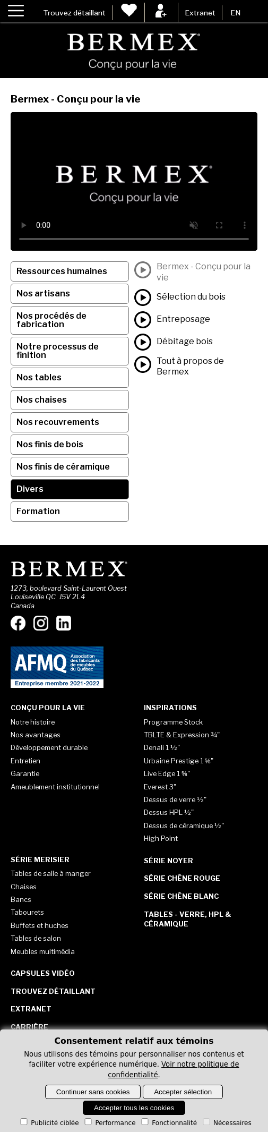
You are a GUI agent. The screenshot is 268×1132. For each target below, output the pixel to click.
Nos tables (39, 377)
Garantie (25, 773)
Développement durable (49, 747)
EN (235, 12)
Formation (38, 511)
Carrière (29, 1027)
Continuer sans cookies (93, 1092)
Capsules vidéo (43, 973)
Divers (30, 489)
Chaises (24, 886)
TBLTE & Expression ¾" (182, 734)
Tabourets (27, 912)
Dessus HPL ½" (169, 812)
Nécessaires (226, 1123)
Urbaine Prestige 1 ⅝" (178, 760)
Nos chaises (41, 400)
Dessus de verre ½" (175, 799)
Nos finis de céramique (63, 467)
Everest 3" (160, 786)
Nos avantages (35, 734)
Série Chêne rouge (182, 878)
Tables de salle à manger (51, 873)
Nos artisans (43, 293)
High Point (161, 838)
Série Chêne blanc (181, 896)
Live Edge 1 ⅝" (167, 773)
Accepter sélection (183, 1092)
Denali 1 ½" (162, 747)
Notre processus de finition (57, 351)
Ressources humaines (61, 271)
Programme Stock (173, 722)
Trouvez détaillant (74, 12)
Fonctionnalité (168, 1123)
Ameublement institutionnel (55, 786)
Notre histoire (33, 722)
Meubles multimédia (43, 951)
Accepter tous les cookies (134, 1108)
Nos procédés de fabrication (51, 320)
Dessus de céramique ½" (184, 825)
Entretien (25, 760)
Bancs (21, 899)
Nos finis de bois (49, 444)
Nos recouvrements (57, 422)
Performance (109, 1123)
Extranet (200, 12)
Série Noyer (168, 860)
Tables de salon (36, 938)
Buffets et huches (39, 925)
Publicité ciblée (49, 1123)
